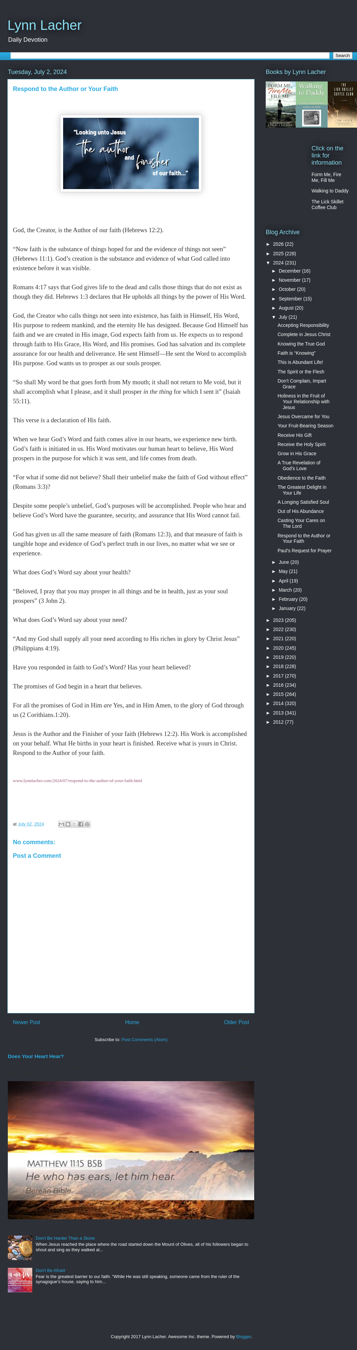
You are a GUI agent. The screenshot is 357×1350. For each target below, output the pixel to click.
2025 (279, 253)
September (291, 298)
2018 (279, 666)
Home (132, 1022)
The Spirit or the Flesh (301, 371)
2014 (279, 703)
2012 (279, 722)
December (290, 271)
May (284, 571)
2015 (279, 694)
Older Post (236, 1022)
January (288, 608)
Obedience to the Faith (302, 478)
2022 (279, 629)
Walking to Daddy (330, 190)
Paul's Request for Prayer (305, 550)
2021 (279, 638)
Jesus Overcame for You (304, 416)
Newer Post (26, 1022)
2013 (279, 713)
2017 (279, 676)
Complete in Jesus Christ (304, 334)
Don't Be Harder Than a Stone (65, 1238)
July (283, 317)
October (288, 289)
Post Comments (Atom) (144, 1039)
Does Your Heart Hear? (36, 1056)
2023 (279, 620)
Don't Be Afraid (50, 1270)
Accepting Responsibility (303, 325)
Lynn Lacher (44, 25)
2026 (279, 244)
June (284, 562)
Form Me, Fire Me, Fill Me (326, 177)
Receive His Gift (295, 435)
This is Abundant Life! (300, 362)
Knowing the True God (301, 344)
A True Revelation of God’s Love (299, 465)
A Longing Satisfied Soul (303, 502)
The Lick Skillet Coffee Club (327, 204)
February (289, 599)
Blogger (243, 1336)
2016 (279, 685)
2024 (279, 262)
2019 (279, 657)
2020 (279, 648)
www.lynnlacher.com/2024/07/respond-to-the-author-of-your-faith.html (77, 780)
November (290, 280)
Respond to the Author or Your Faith (304, 538)
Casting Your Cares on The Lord (301, 523)
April (284, 581)
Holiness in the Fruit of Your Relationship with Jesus (304, 401)
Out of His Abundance (301, 511)
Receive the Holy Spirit (302, 444)
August (287, 308)
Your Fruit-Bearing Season (305, 425)
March (286, 590)
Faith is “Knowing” (297, 353)
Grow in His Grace (297, 453)
